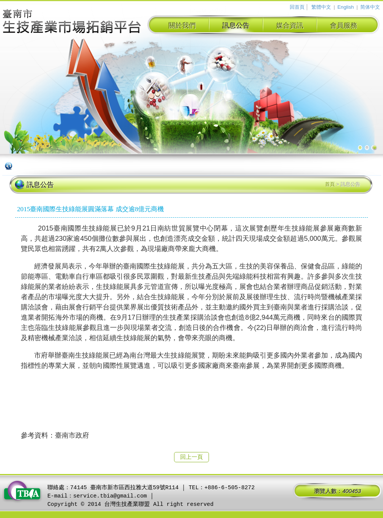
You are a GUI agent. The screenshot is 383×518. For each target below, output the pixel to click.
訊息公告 (236, 25)
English (345, 7)
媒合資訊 (289, 25)
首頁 (330, 184)
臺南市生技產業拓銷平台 (72, 22)
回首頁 (297, 7)
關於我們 (182, 25)
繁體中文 (321, 7)
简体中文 (370, 7)
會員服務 (343, 25)
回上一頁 (191, 457)
